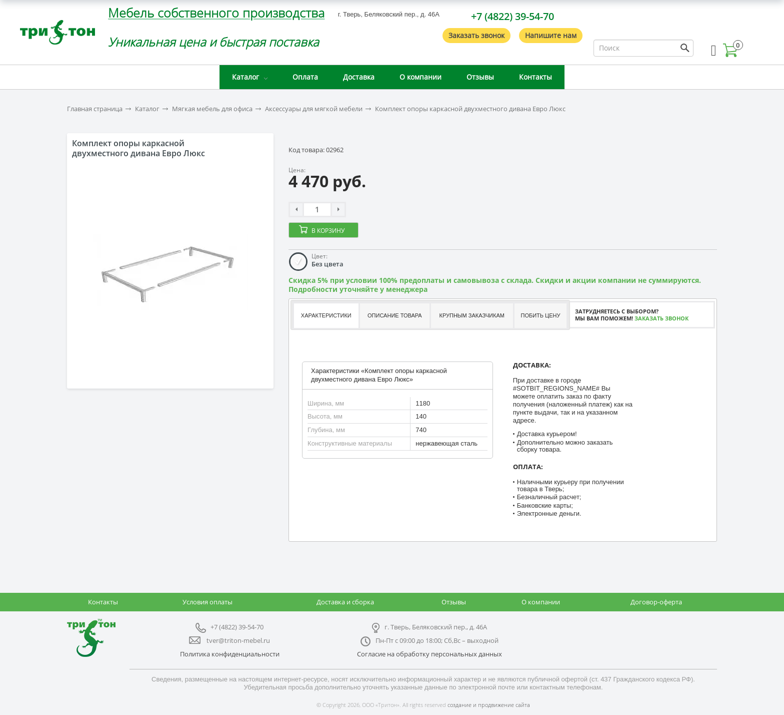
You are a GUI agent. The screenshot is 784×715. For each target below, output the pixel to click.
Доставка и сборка (345, 601)
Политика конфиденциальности (230, 653)
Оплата (305, 77)
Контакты (535, 77)
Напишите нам (550, 35)
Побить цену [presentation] (540, 315)
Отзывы (480, 77)
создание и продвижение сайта (489, 704)
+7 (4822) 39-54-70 (512, 16)
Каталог (245, 77)
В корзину (328, 230)
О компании (421, 77)
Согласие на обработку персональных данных (429, 653)
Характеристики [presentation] (326, 315)
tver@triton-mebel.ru (238, 640)
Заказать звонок (476, 35)
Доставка (358, 77)
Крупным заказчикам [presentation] (471, 315)
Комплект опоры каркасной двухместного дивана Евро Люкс (470, 109)
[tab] (325, 315)
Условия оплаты (207, 601)
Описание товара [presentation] (395, 315)
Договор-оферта (656, 601)
